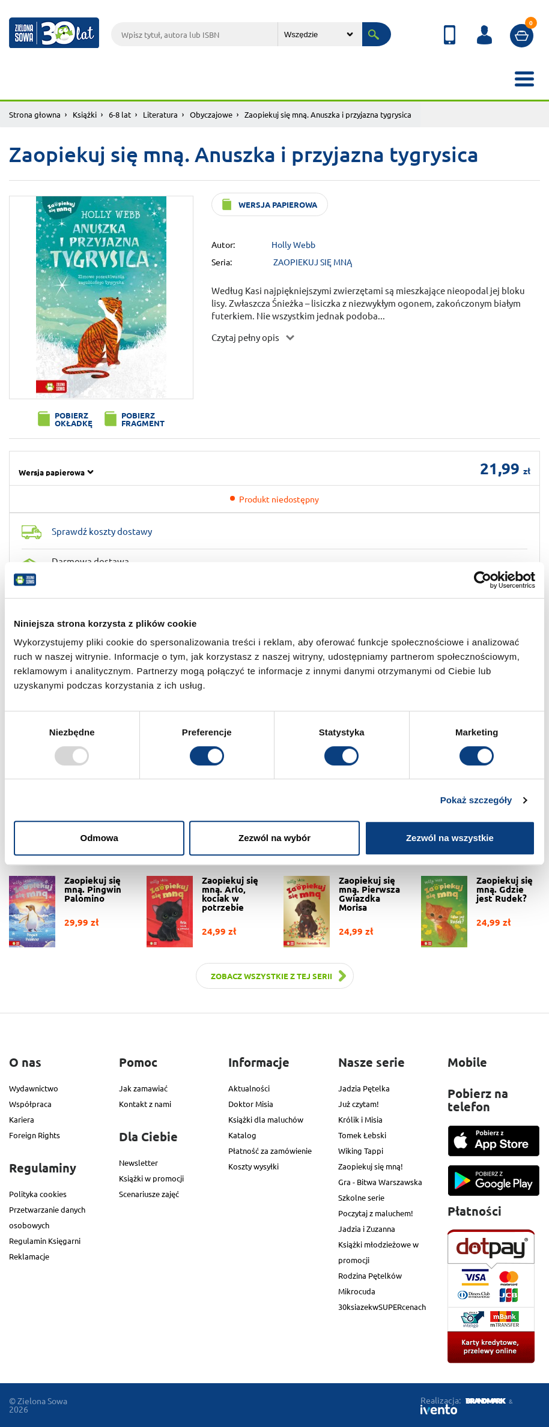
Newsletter (138, 1162)
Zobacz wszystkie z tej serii (271, 976)
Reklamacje (29, 1256)
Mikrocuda (356, 1291)
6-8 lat (120, 114)
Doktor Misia (250, 1104)
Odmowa (99, 838)
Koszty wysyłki (253, 1166)
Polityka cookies (38, 1194)
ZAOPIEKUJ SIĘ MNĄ (312, 261)
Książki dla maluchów (265, 1119)
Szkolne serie (361, 1197)
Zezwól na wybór (274, 838)
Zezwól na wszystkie (450, 838)
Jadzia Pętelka (364, 1088)
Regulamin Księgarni (44, 1240)
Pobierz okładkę (74, 419)
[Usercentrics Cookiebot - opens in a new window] (482, 580)
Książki (85, 114)
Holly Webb (293, 244)
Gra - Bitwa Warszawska (380, 1182)
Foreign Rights (34, 1135)
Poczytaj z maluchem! (375, 1213)
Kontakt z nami (145, 1104)
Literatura (160, 114)
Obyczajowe (211, 114)
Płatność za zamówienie (270, 1150)
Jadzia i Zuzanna (366, 1228)
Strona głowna (35, 114)
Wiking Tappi (360, 1150)
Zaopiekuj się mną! (370, 1166)
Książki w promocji (151, 1178)
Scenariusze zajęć (149, 1194)
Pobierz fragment (143, 419)
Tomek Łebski (362, 1135)
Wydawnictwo (33, 1088)
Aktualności (249, 1088)
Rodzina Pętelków (370, 1275)
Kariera (21, 1119)
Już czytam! (358, 1104)
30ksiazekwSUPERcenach (382, 1307)
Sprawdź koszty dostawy (102, 531)
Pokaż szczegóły (476, 800)
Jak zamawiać (143, 1088)
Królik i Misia (360, 1119)
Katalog (242, 1135)
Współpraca (30, 1104)
